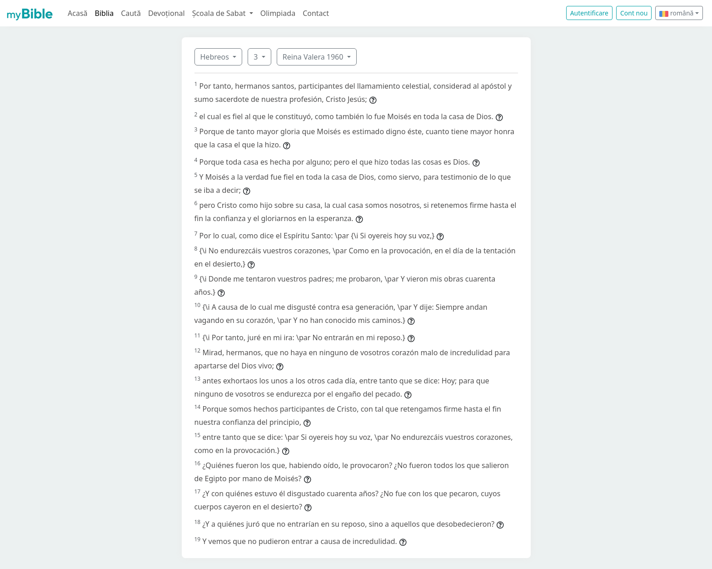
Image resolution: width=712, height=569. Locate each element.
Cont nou (633, 13)
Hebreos (215, 57)
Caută (131, 13)
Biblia (104, 13)
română (676, 13)
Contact (316, 13)
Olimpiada (277, 13)
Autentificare (589, 13)
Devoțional (166, 13)
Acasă (78, 13)
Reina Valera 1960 (314, 57)
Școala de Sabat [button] (220, 13)
